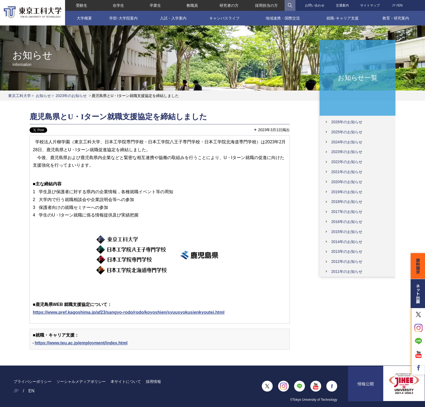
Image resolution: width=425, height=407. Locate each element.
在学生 (118, 5)
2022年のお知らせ (346, 162)
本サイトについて (126, 381)
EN (400, 5)
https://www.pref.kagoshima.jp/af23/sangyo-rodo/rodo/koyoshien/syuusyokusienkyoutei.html (128, 312)
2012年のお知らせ (346, 261)
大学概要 (84, 18)
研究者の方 (229, 5)
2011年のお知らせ (346, 271)
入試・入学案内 (173, 18)
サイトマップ (370, 5)
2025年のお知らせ (346, 132)
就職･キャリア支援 (342, 18)
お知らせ (43, 95)
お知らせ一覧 (358, 77)
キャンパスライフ (224, 18)
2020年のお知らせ (346, 182)
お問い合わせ (314, 5)
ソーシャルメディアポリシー (81, 381)
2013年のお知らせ (346, 251)
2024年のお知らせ (346, 142)
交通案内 (342, 5)
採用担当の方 (266, 5)
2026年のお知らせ (346, 122)
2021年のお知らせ (346, 172)
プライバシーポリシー (32, 381)
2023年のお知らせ (71, 95)
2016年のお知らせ (346, 221)
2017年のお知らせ (346, 211)
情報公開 (365, 386)
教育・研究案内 (395, 18)
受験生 (81, 5)
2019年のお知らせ (346, 192)
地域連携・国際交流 (283, 18)
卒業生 (155, 5)
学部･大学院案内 (123, 18)
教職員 (192, 5)
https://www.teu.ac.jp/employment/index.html (81, 343)
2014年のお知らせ (346, 242)
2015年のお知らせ (346, 232)
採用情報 (153, 381)
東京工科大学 (19, 95)
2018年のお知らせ (346, 201)
